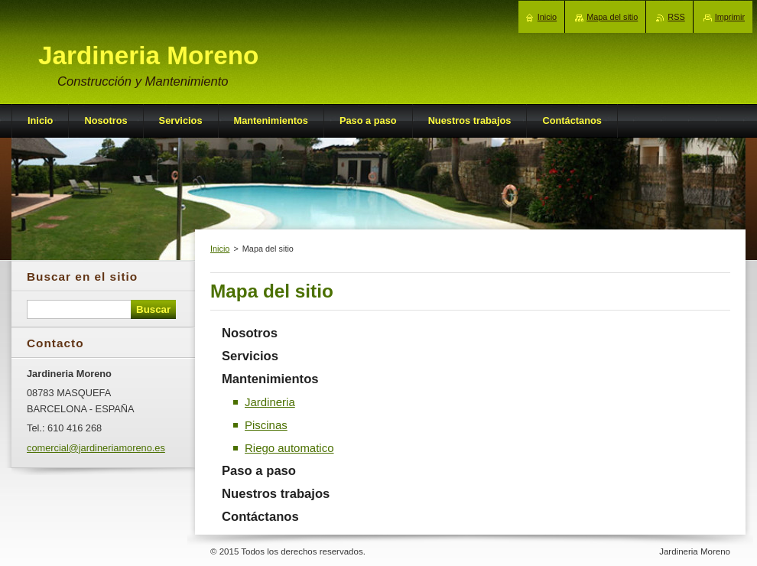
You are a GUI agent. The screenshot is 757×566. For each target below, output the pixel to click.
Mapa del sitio (612, 16)
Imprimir (730, 16)
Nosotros (250, 333)
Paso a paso (259, 471)
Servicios (250, 356)
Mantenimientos (270, 379)
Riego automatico (289, 447)
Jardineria (270, 401)
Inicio (219, 248)
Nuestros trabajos (276, 493)
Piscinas (266, 424)
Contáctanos (260, 516)
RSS (676, 16)
